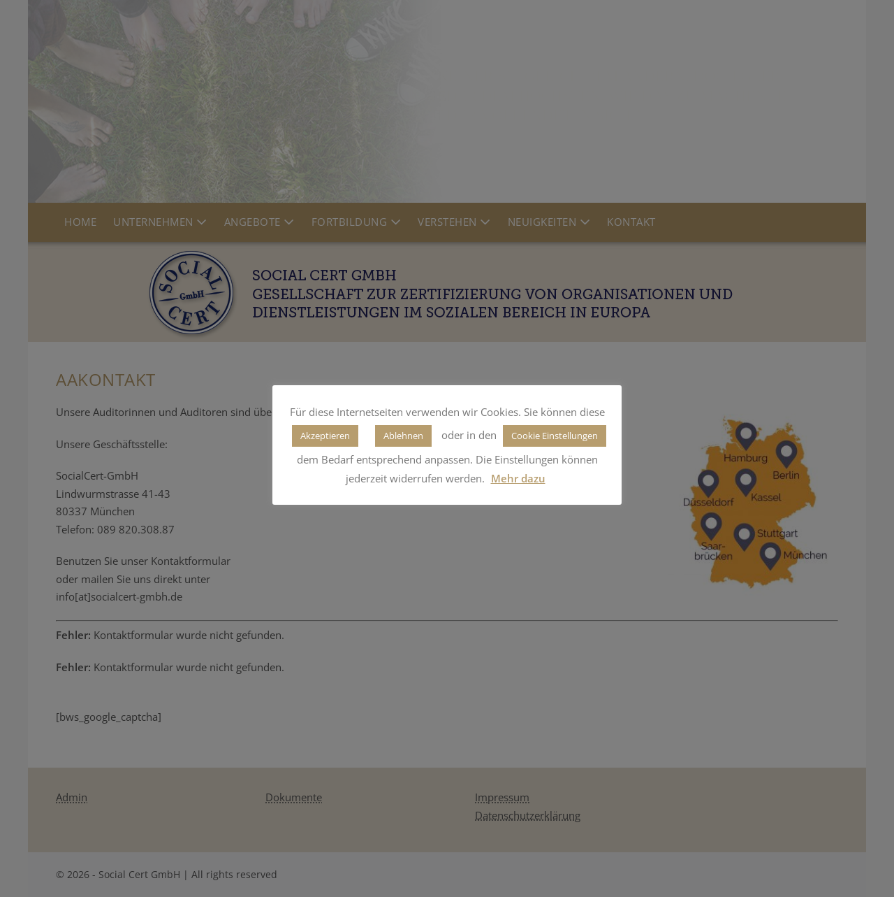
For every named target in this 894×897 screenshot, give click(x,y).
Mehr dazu (518, 478)
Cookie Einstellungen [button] (554, 435)
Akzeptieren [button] (325, 435)
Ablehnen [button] (403, 435)
